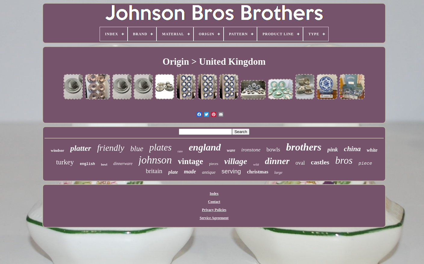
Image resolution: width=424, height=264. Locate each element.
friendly (110, 148)
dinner (277, 161)
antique (208, 172)
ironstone (251, 150)
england (205, 147)
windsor (57, 150)
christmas (257, 172)
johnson (155, 160)
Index (214, 193)
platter (80, 148)
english (87, 164)
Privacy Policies (214, 210)
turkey (65, 162)
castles (320, 162)
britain (154, 171)
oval (300, 163)
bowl (104, 164)
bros (343, 160)
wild (256, 164)
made (190, 172)
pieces (213, 164)
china (352, 149)
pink (332, 149)
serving (231, 171)
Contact (214, 202)
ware (231, 150)
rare (180, 151)
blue (136, 148)
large (278, 172)
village (235, 161)
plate (173, 172)
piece (365, 163)
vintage (190, 161)
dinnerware (122, 163)
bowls (273, 149)
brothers (303, 147)
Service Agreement (214, 218)
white (372, 150)
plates (160, 147)
